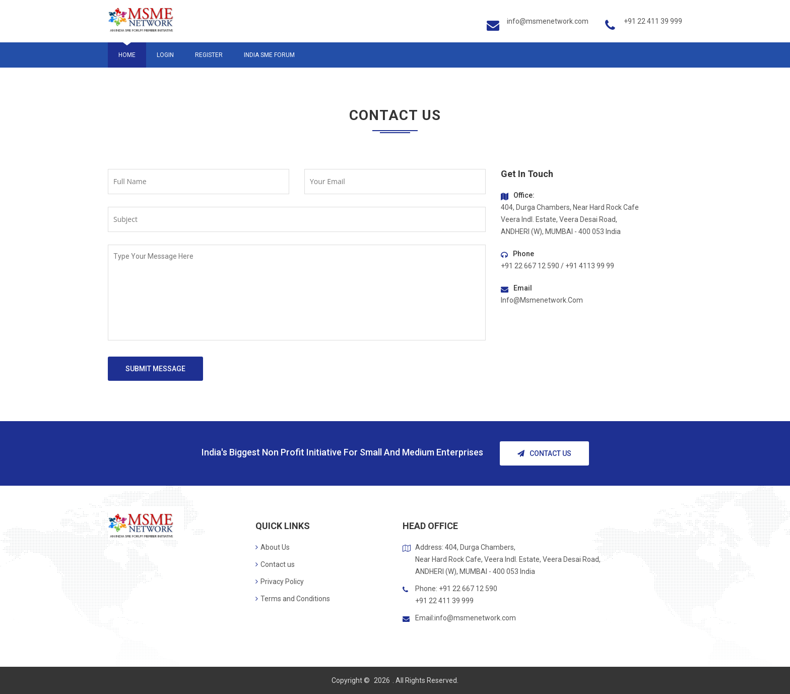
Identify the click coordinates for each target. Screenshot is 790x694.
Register (209, 55)
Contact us (275, 564)
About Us (272, 547)
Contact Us (544, 453)
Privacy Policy (279, 581)
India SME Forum (269, 55)
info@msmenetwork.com (547, 21)
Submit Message (155, 369)
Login (165, 55)
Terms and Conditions (292, 599)
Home (127, 55)
